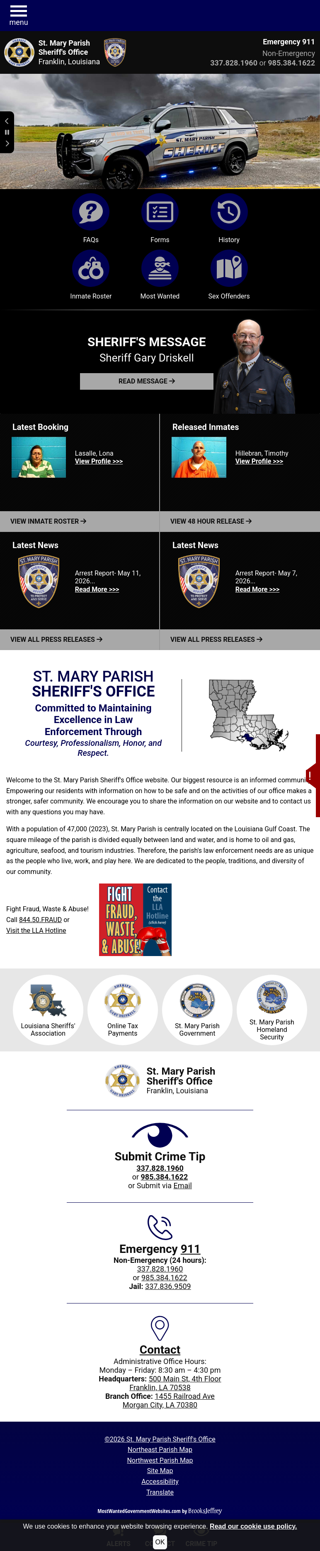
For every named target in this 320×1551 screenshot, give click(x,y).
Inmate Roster (91, 275)
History (229, 218)
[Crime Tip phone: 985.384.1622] (164, 1176)
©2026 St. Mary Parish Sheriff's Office (160, 1439)
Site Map (160, 1471)
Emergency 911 (289, 41)
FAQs (90, 218)
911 (191, 1249)
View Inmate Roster (48, 521)
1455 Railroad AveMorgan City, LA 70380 (169, 1400)
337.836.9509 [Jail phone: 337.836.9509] (168, 1286)
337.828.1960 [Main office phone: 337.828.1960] (160, 1269)
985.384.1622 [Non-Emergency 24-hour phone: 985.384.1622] (164, 1277)
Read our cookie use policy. (253, 1526)
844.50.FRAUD (40, 920)
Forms (160, 218)
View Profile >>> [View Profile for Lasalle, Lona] (99, 461)
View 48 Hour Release (211, 521)
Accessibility (160, 1481)
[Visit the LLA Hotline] (135, 920)
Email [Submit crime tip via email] (182, 1185)
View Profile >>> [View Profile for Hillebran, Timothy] (259, 461)
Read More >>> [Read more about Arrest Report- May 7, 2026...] (257, 589)
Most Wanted (160, 275)
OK (160, 1542)
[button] (311, 728)
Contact (160, 1350)
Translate (160, 1492)
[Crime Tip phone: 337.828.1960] (160, 1168)
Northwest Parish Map (160, 1460)
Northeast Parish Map (160, 1450)
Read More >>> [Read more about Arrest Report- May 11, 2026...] (97, 589)
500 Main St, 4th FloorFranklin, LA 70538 (175, 1383)
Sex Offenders (229, 275)
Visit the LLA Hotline (36, 930)
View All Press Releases (56, 639)
